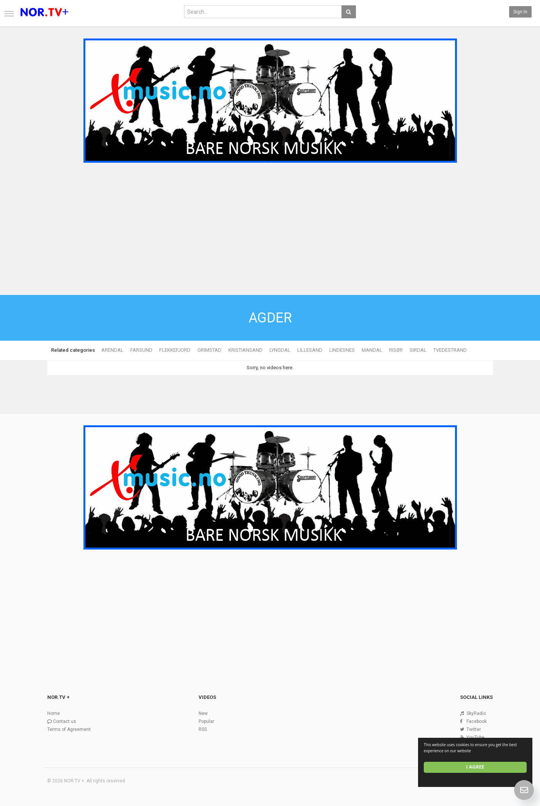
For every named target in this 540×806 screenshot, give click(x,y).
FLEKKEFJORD (175, 350)
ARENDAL (112, 350)
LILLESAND (309, 350)
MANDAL (372, 350)
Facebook (476, 721)
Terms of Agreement (69, 729)
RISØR (396, 350)
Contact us (64, 721)
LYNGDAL (279, 350)
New (203, 713)
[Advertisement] (270, 223)
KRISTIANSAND (245, 350)
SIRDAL (418, 350)
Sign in (520, 11)
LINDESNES (342, 350)
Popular (206, 721)
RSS (203, 729)
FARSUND (141, 350)
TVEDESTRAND (450, 350)
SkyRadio (476, 713)
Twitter (473, 729)
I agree (475, 767)
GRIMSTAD (209, 350)
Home (53, 713)
